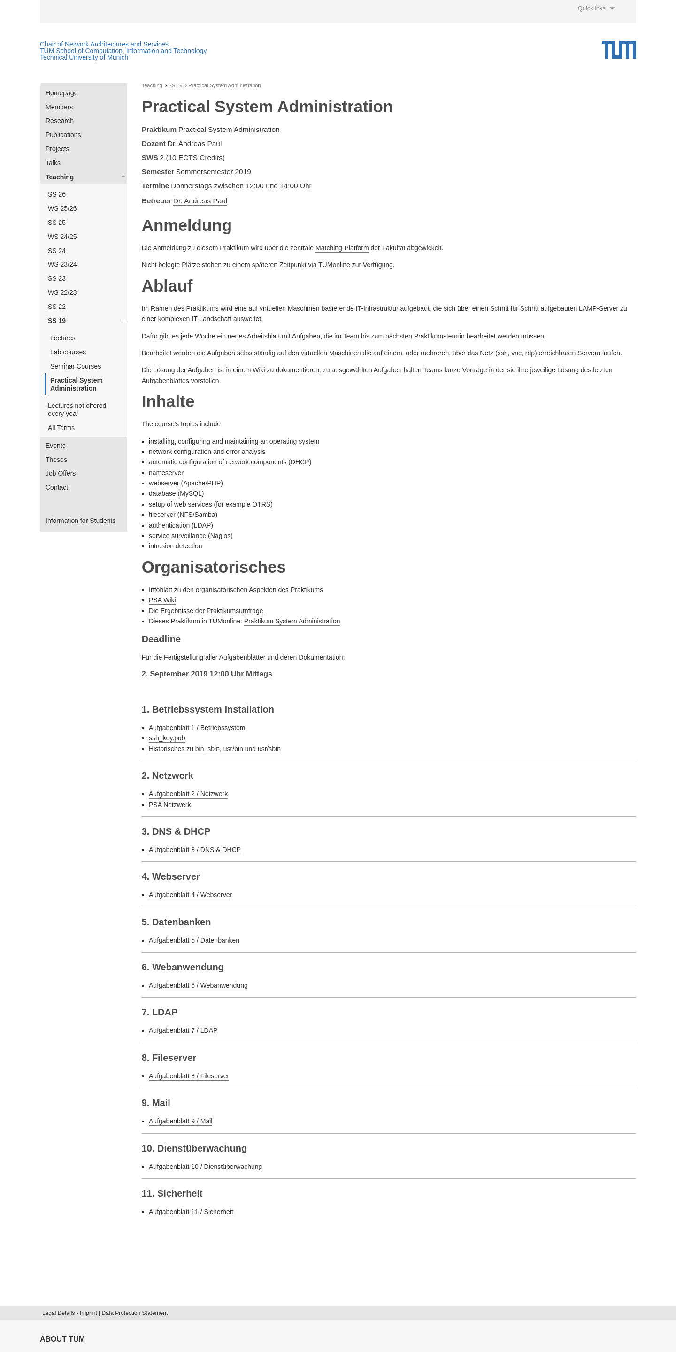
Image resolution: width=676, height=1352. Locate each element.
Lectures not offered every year (77, 409)
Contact (57, 487)
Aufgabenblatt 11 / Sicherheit (191, 1211)
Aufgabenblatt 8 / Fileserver (189, 1076)
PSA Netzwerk (170, 804)
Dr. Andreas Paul (200, 201)
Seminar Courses (75, 366)
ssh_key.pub (167, 738)
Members (59, 107)
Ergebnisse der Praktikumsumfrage (212, 611)
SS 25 (57, 222)
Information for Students (80, 520)
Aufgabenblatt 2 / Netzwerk (188, 794)
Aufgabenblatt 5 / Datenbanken (194, 940)
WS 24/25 (62, 236)
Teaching (60, 177)
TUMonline (334, 265)
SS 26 (57, 194)
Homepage (62, 93)
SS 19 (57, 320)
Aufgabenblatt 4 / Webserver (190, 895)
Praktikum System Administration (292, 621)
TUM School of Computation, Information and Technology (123, 50)
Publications (63, 134)
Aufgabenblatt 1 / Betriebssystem (197, 727)
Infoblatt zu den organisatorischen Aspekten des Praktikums (236, 589)
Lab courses (68, 352)
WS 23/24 (62, 264)
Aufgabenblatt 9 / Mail (180, 1121)
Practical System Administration (76, 384)
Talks (53, 163)
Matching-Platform (342, 248)
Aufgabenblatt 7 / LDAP (183, 1030)
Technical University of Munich (84, 57)
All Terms (61, 427)
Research (60, 120)
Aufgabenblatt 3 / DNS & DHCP (195, 849)
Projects (57, 149)
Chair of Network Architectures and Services (104, 44)
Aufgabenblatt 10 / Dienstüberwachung (205, 1166)
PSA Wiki (162, 600)
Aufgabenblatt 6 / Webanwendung (198, 985)
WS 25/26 (62, 208)
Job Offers (61, 473)
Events (56, 445)
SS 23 (57, 278)
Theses (56, 459)
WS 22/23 (62, 292)
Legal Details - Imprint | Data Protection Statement (105, 1313)
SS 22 (57, 306)
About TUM (62, 1339)
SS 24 (57, 250)
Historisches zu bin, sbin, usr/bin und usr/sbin (215, 749)
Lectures (63, 338)
